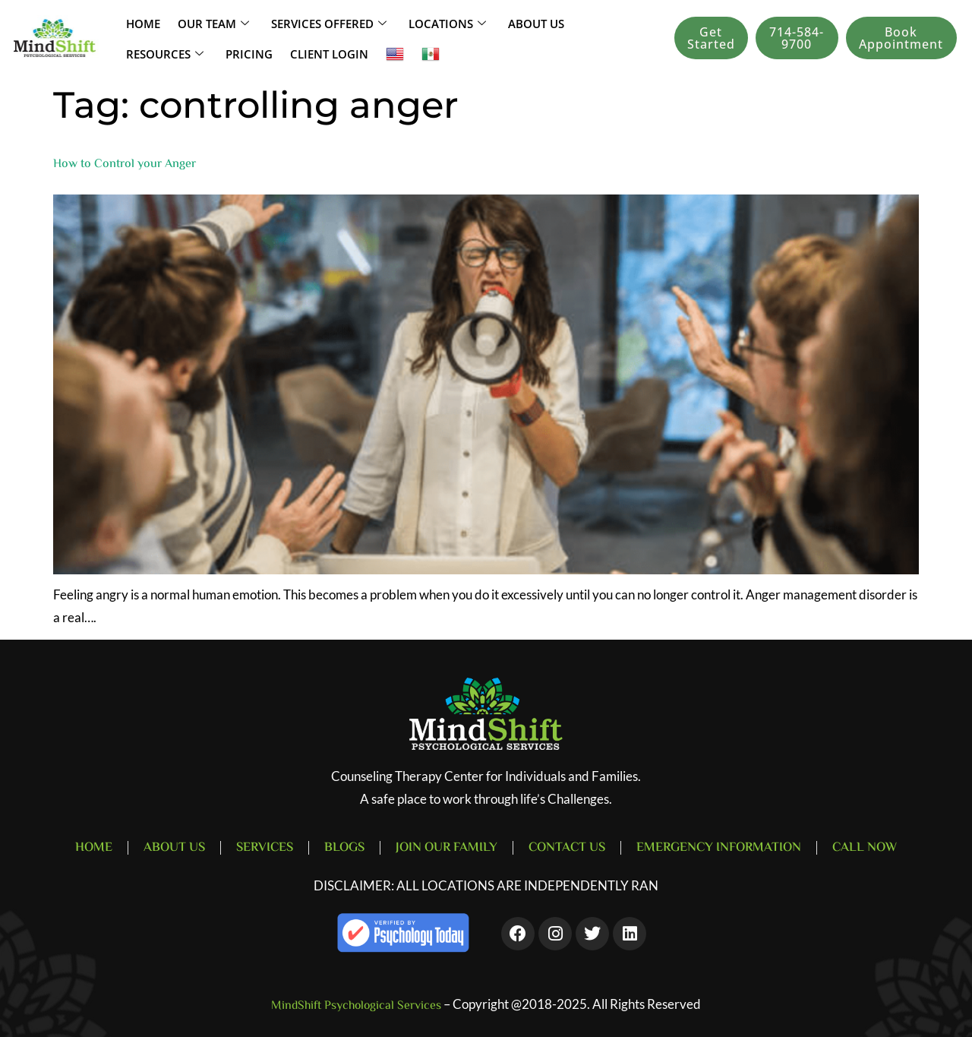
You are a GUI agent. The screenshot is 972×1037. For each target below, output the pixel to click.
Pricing (246, 53)
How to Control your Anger (124, 164)
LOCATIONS (447, 22)
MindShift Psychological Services (356, 1006)
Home (141, 22)
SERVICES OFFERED (327, 22)
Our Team (210, 22)
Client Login (325, 53)
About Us (535, 22)
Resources (164, 53)
